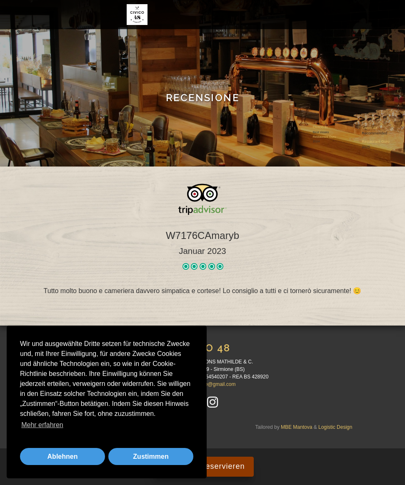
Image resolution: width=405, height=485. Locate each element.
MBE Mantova (296, 427)
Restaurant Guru (324, 137)
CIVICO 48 (320, 127)
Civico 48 (369, 127)
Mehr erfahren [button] (42, 424)
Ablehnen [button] (63, 456)
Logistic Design (335, 427)
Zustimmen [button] (150, 456)
